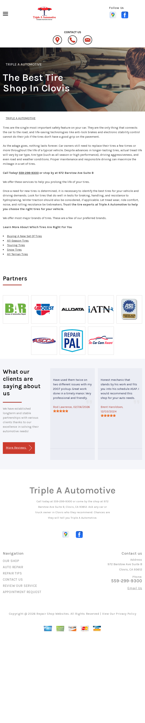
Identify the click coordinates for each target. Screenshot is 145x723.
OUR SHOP (11, 561)
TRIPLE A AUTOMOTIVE (24, 64)
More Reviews (19, 448)
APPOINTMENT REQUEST (22, 592)
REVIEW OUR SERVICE (20, 586)
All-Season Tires (18, 240)
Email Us (134, 588)
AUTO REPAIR (13, 567)
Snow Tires (14, 249)
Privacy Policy (126, 613)
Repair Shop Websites (52, 613)
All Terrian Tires (17, 254)
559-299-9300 (29, 173)
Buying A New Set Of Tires (24, 236)
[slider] (60, 410)
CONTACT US (13, 579)
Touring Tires (16, 245)
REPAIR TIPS (12, 573)
